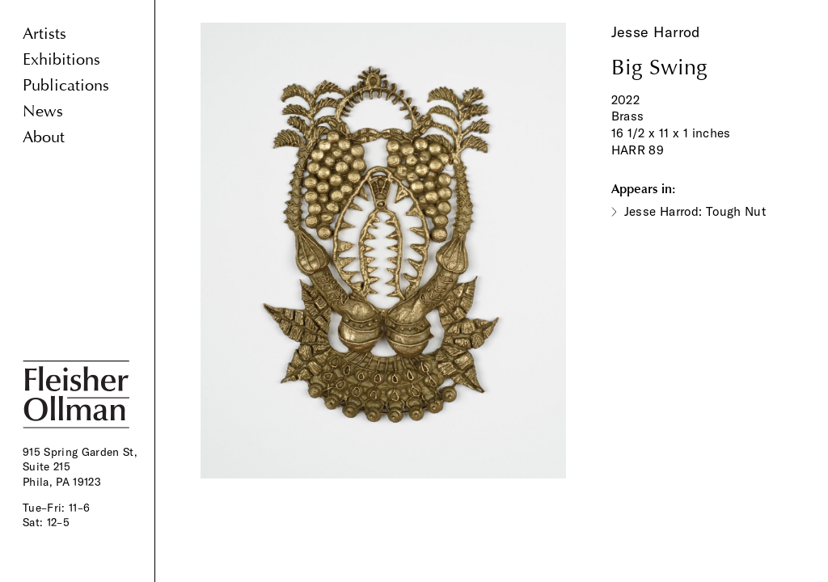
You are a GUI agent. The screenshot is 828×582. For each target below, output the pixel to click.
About (44, 137)
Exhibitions (61, 59)
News (43, 111)
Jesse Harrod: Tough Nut (695, 211)
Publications (66, 85)
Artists (44, 33)
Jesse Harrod (655, 32)
